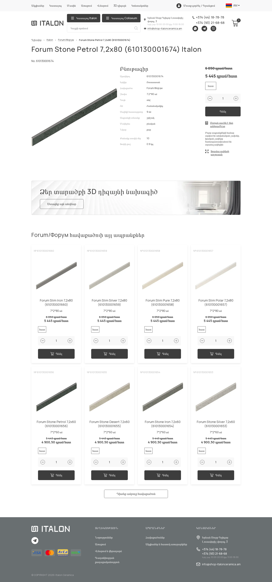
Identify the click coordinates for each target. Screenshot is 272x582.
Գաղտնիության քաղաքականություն (107, 560)
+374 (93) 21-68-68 (210, 23)
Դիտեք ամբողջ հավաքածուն (136, 494)
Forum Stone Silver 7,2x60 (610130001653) (216, 424)
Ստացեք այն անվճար (61, 204)
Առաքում (86, 5)
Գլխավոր (36, 39)
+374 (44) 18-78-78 (210, 17)
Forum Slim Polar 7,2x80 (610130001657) (215, 302)
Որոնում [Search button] (136, 28)
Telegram (204, 28)
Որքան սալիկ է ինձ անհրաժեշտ (221, 124)
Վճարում (102, 5)
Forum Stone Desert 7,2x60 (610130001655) (109, 424)
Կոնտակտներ (139, 5)
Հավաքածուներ (155, 537)
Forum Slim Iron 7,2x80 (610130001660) (56, 302)
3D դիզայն (120, 5)
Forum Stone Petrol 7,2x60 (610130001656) (56, 424)
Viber (213, 28)
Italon (50, 39)
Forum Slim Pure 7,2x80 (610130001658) (163, 302)
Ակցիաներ (37, 5)
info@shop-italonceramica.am (165, 28)
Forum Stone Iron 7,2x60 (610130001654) (162, 424)
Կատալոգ (55, 5)
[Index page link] (47, 23)
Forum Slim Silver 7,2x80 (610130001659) (109, 302)
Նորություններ (104, 537)
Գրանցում (209, 5)
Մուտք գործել (191, 5)
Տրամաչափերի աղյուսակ (220, 152)
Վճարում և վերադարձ (108, 551)
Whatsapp (195, 28)
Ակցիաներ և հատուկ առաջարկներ (166, 544)
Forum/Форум (66, 39)
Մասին (71, 5)
